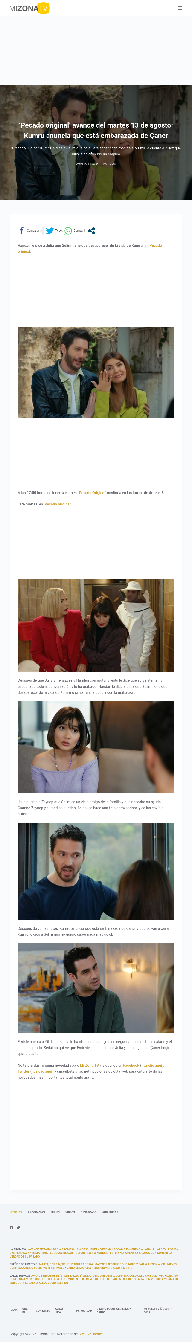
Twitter (23, 1071)
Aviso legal (59, 1310)
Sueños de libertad (24, 1264)
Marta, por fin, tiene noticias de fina (66, 1264)
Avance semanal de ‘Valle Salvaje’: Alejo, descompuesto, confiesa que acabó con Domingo (97, 1275)
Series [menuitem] (55, 1212)
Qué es (25, 1310)
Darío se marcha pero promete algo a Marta (99, 1267)
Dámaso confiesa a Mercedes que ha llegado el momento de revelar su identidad (94, 1277)
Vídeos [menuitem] (70, 1212)
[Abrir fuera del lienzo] (180, 8)
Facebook (131, 1065)
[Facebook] (11, 1227)
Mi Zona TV (89, 1065)
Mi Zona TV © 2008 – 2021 (158, 1310)
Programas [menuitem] (36, 1212)
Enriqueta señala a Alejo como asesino (39, 1282)
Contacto (43, 1310)
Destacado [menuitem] (89, 1212)
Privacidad (84, 1310)
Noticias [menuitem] (16, 1212)
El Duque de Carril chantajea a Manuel (79, 1253)
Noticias (109, 163)
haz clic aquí (151, 1065)
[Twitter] (18, 1227)
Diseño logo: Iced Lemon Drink (113, 1310)
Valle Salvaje (20, 1275)
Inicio (14, 1310)
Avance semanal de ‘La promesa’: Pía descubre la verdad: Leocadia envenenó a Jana (89, 1249)
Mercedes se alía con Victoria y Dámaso (148, 1279)
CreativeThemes (91, 1334)
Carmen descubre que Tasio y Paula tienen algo (130, 1264)
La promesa (18, 1249)
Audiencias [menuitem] (110, 1212)
